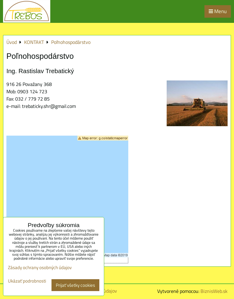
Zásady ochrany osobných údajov (40, 267)
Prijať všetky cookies (75, 285)
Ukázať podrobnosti (27, 281)
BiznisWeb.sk (214, 291)
